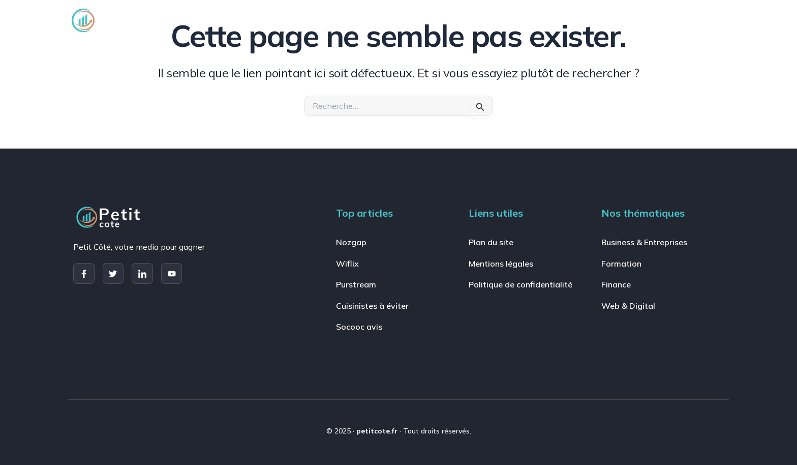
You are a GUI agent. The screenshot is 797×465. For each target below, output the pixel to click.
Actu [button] (656, 20)
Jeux (613, 20)
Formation (425, 20)
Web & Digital (552, 20)
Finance (485, 20)
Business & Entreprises (337, 20)
